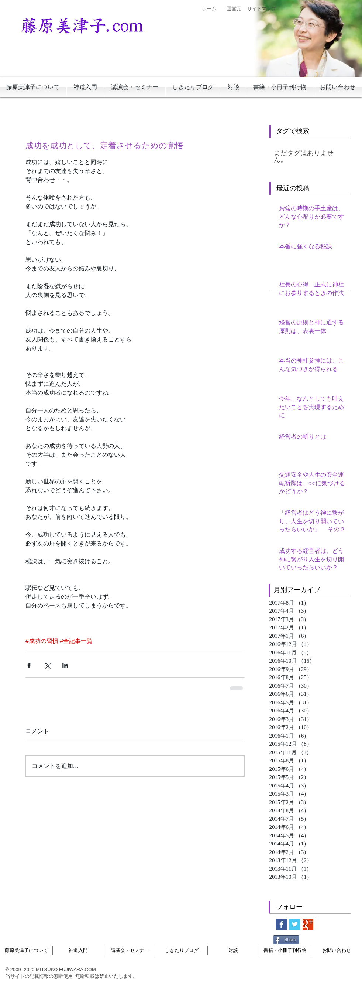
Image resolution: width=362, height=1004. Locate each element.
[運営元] (234, 8)
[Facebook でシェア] (28, 665)
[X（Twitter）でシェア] (47, 665)
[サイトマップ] (261, 8)
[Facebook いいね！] (318, 939)
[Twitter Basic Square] (294, 924)
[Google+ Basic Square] (308, 924)
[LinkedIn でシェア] (65, 665)
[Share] (286, 939)
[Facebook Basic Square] (281, 924)
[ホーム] (209, 8)
